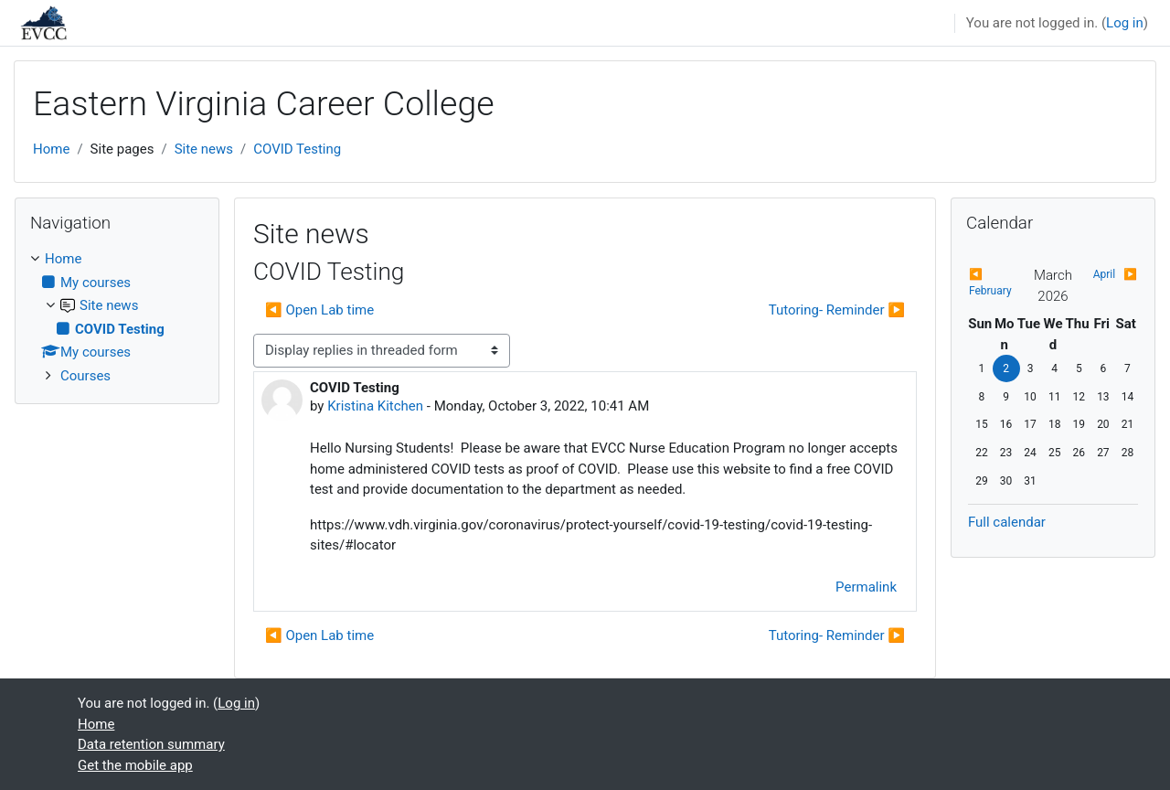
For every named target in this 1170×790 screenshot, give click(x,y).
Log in (1124, 23)
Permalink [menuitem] (866, 587)
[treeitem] (117, 317)
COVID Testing (297, 149)
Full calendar (1007, 522)
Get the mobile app (135, 765)
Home (51, 149)
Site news (204, 149)
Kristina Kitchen (375, 406)
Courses (85, 376)
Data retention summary (151, 744)
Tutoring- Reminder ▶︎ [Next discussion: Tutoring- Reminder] (837, 310)
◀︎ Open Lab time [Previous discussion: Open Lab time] (319, 310)
